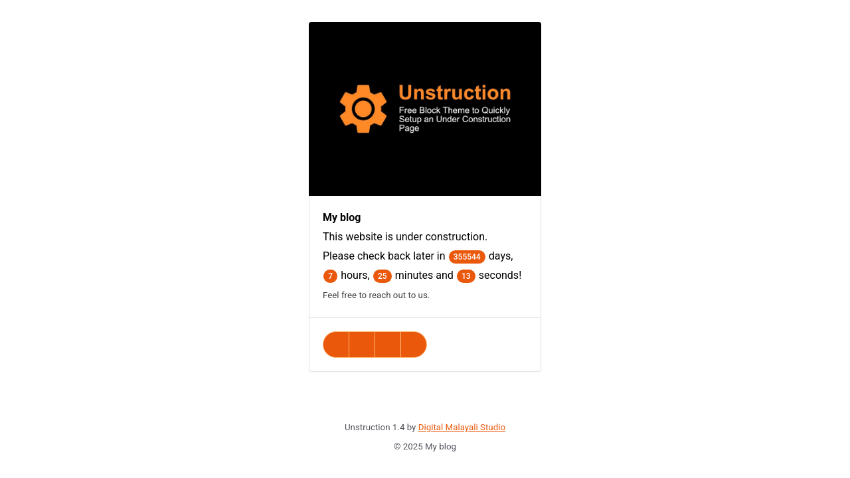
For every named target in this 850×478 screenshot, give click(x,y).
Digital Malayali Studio (461, 427)
